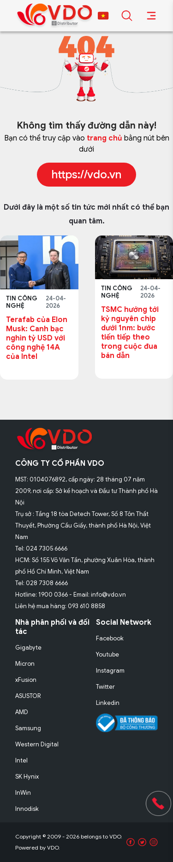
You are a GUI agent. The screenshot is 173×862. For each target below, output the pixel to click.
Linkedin (107, 703)
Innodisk (27, 809)
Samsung (28, 728)
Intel (21, 760)
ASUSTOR (28, 696)
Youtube (107, 654)
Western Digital (37, 744)
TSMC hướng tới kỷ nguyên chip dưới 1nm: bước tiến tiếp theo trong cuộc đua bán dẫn (130, 332)
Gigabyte (28, 647)
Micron (25, 664)
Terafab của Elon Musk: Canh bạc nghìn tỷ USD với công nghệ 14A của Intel (36, 338)
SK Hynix (27, 776)
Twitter (105, 687)
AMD (21, 712)
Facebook (110, 638)
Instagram (110, 670)
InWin (23, 793)
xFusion (25, 680)
